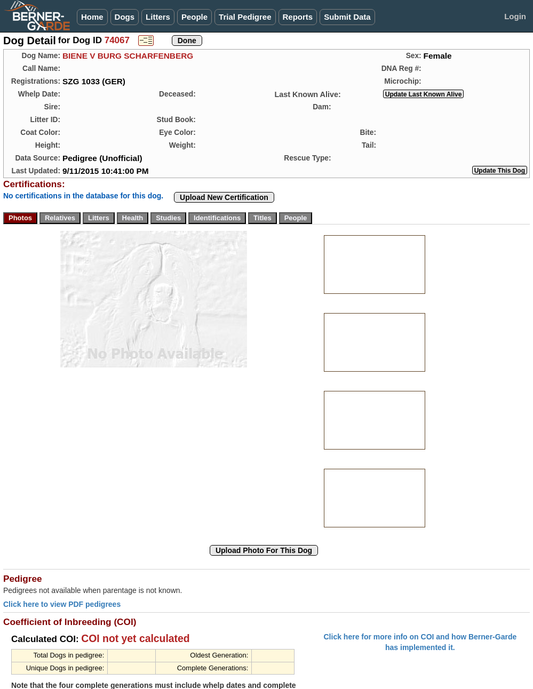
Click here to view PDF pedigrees (62, 604)
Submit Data (347, 16)
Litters (158, 16)
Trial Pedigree (245, 16)
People (194, 16)
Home (92, 16)
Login (515, 16)
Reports (298, 16)
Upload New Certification (224, 197)
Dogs (125, 16)
